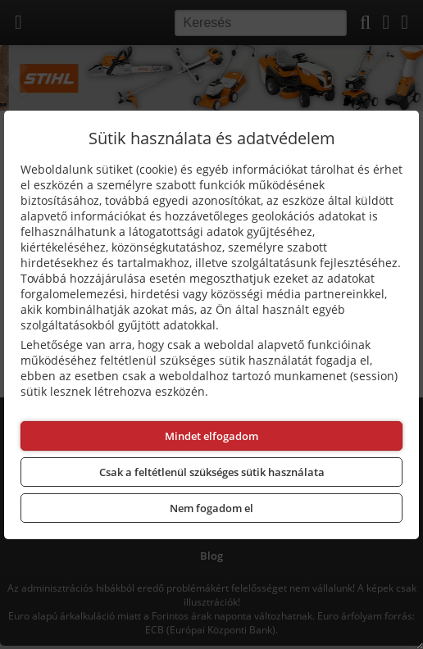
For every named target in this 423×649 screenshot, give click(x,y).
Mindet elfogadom (211, 436)
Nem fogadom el (211, 508)
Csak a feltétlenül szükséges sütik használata (212, 472)
